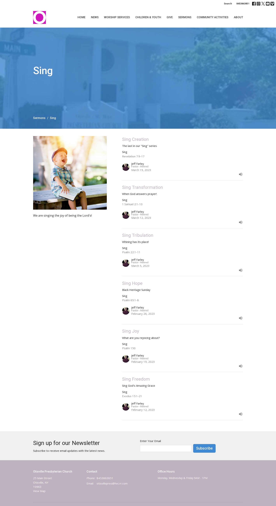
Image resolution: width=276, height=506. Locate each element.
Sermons (184, 17)
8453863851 (242, 3)
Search (228, 3)
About (238, 17)
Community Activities (212, 17)
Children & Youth (148, 17)
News (95, 17)
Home (81, 17)
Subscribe (204, 448)
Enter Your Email (150, 441)
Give (170, 17)
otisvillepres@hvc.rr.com (112, 483)
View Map (39, 491)
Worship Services (117, 17)
